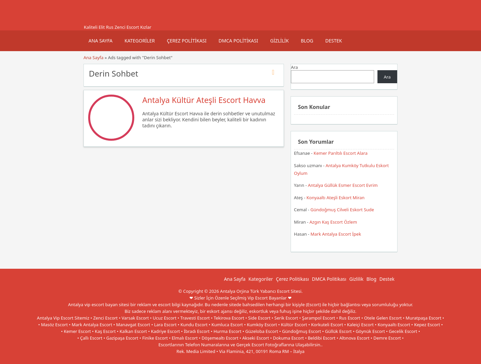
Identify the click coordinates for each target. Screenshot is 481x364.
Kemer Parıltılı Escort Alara (340, 153)
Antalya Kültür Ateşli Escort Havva (204, 100)
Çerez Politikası (186, 40)
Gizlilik (279, 40)
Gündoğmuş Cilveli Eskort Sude (342, 210)
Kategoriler (140, 40)
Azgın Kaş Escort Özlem (333, 222)
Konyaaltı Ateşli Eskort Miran (336, 198)
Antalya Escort (218, 358)
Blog (307, 40)
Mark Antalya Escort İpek (335, 234)
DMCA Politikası (238, 40)
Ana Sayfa (101, 40)
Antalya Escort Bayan (255, 358)
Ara (294, 67)
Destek (333, 40)
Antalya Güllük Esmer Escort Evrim (343, 185)
